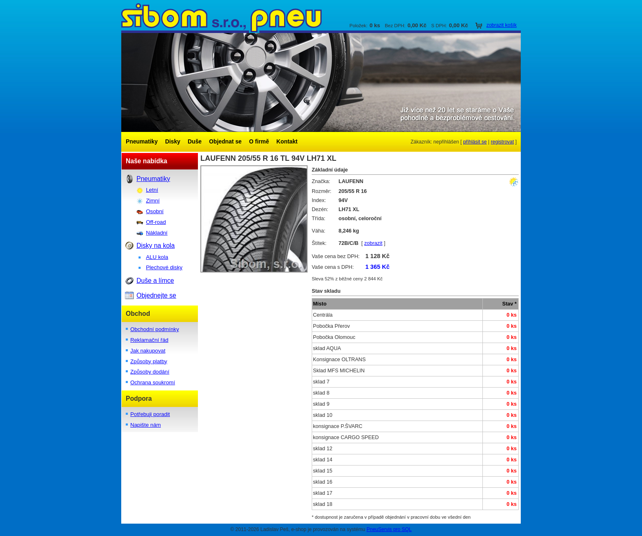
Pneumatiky (142, 142)
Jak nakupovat (147, 351)
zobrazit (373, 243)
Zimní (153, 200)
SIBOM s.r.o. (321, 16)
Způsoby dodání (149, 372)
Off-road (156, 222)
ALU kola (157, 257)
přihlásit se (475, 142)
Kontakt (286, 142)
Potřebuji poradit (150, 414)
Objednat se (225, 142)
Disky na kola (155, 245)
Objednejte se (156, 295)
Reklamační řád (149, 340)
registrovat (502, 142)
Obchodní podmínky (154, 329)
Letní (152, 190)
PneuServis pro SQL (389, 529)
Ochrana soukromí (152, 382)
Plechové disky (164, 267)
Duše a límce (155, 280)
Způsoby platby (148, 361)
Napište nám (145, 425)
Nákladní (156, 233)
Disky (172, 142)
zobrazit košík (502, 25)
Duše (195, 142)
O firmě (259, 142)
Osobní (155, 211)
